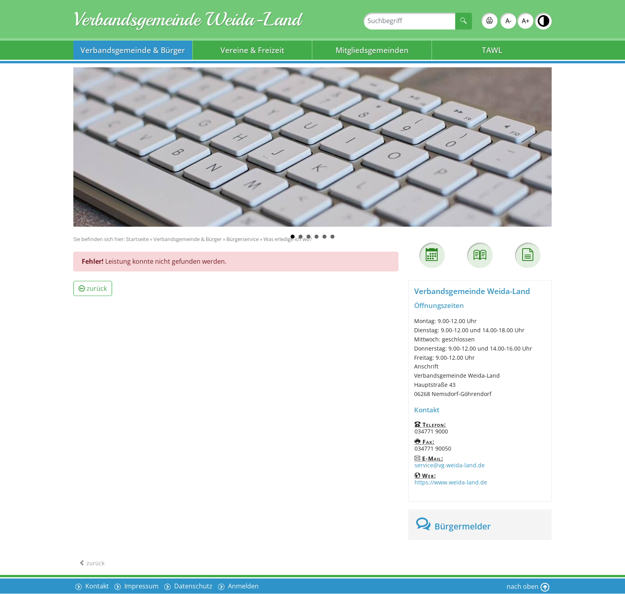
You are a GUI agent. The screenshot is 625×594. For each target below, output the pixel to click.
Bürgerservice (242, 239)
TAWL (492, 50)
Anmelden (242, 586)
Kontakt (96, 586)
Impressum (141, 586)
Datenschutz (192, 586)
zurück (93, 288)
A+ (525, 20)
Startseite (137, 239)
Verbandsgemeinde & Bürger (133, 50)
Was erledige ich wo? (287, 239)
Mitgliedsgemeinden (372, 50)
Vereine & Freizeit (252, 50)
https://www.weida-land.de (451, 482)
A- (508, 20)
